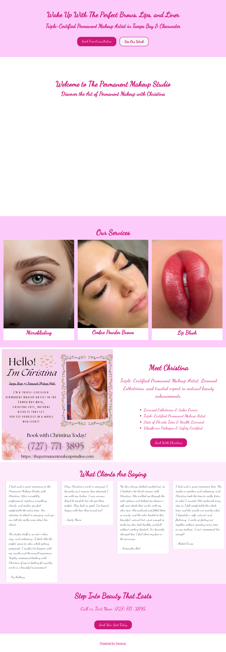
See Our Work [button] (134, 41)
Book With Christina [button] (168, 442)
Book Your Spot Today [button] (113, 625)
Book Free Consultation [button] (97, 41)
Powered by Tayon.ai (113, 643)
